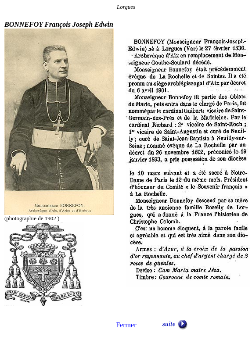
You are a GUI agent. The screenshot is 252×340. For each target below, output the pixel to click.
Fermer (126, 325)
